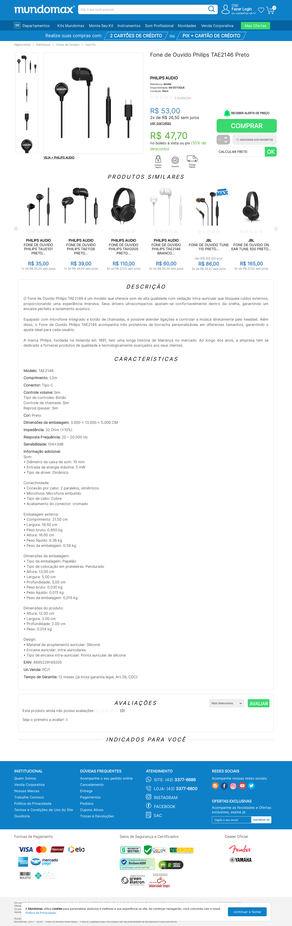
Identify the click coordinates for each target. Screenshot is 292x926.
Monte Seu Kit (101, 26)
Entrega (86, 791)
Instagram (166, 797)
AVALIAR (259, 703)
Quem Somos (25, 778)
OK (271, 152)
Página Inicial (22, 44)
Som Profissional (159, 26)
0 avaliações (183, 97)
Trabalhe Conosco (29, 797)
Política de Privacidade (33, 804)
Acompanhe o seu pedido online (106, 778)
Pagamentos (90, 797)
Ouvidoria (22, 816)
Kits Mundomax (70, 26)
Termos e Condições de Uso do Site (43, 810)
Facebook (164, 806)
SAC (158, 815)
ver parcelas (160, 123)
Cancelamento (92, 785)
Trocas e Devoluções (97, 816)
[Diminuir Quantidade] (226, 142)
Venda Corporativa (217, 26)
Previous (16, 228)
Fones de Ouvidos (67, 44)
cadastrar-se (244, 13)
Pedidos (86, 804)
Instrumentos (128, 26)
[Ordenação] (226, 703)
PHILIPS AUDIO (164, 78)
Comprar (246, 126)
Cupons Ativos (91, 810)
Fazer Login (242, 9)
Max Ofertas (255, 26)
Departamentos (36, 26)
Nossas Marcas (26, 791)
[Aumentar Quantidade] (226, 138)
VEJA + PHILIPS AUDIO (59, 157)
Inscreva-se (261, 819)
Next (276, 228)
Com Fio (90, 44)
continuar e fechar (247, 912)
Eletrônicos (43, 44)
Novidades (187, 26)
